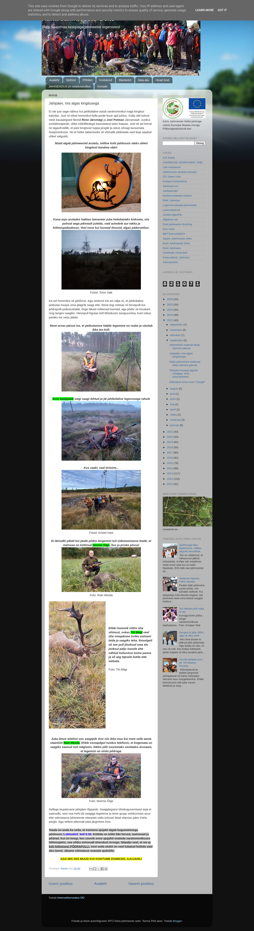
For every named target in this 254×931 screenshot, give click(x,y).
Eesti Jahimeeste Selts (176, 243)
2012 (170, 478)
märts (174, 414)
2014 (170, 468)
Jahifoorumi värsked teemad (179, 172)
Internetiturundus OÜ (70, 897)
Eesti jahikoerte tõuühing (177, 224)
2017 (170, 452)
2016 (170, 457)
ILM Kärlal (169, 157)
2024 (170, 309)
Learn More (204, 10)
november (176, 329)
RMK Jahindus (171, 200)
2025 (170, 304)
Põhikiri (87, 80)
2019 (170, 442)
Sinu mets (169, 229)
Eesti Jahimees (172, 248)
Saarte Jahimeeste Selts (177, 238)
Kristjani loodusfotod (175, 181)
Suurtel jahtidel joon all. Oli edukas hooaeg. (191, 662)
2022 (170, 320)
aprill (173, 409)
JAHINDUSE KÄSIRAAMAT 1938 (182, 162)
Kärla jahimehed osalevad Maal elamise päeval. (184, 363)
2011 (170, 483)
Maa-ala (143, 80)
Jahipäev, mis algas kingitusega (181, 355)
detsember (177, 324)
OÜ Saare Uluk (172, 176)
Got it (222, 10)
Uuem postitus (61, 884)
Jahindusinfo (170, 262)
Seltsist (71, 80)
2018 (170, 447)
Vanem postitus (141, 884)
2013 (170, 473)
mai (172, 404)
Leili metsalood (172, 167)
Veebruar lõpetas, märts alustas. (189, 580)
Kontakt (102, 86)
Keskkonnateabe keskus (177, 195)
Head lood (162, 80)
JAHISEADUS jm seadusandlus (69, 86)
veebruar (175, 419)
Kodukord (105, 80)
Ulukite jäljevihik (172, 214)
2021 (170, 431)
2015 (170, 463)
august (174, 388)
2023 (170, 314)
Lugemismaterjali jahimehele (180, 205)
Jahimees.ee (170, 186)
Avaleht (54, 80)
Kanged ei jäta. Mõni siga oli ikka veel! (191, 634)
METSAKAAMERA (174, 233)
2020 (170, 436)
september (177, 340)
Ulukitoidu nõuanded (175, 252)
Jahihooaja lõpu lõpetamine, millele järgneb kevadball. (190, 548)
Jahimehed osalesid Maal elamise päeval (184, 346)
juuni (173, 398)
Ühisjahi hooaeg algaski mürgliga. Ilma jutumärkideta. (183, 373)
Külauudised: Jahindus (176, 257)
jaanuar (175, 425)
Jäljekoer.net (170, 219)
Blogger (177, 920)
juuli (173, 393)
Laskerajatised (171, 209)
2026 (170, 299)
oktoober (175, 335)
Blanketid (125, 80)
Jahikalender (170, 190)
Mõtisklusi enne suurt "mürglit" (187, 382)
